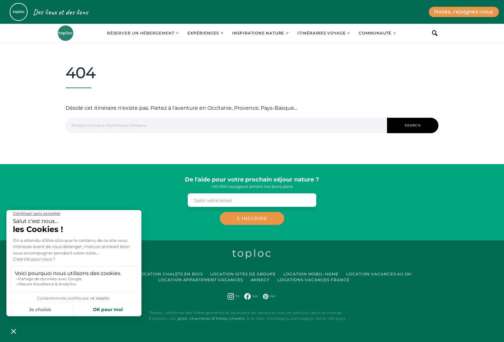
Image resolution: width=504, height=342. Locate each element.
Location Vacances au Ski (379, 274)
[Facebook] (251, 296)
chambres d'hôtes (208, 318)
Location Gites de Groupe (243, 274)
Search (413, 125)
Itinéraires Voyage (321, 33)
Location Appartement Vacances (200, 279)
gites (182, 318)
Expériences (203, 33)
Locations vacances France (313, 279)
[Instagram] (233, 296)
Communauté (375, 33)
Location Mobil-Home (311, 274)
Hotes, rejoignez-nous (463, 12)
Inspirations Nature (258, 33)
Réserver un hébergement (141, 33)
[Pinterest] (269, 296)
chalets (237, 318)
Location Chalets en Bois (170, 274)
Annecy (260, 279)
